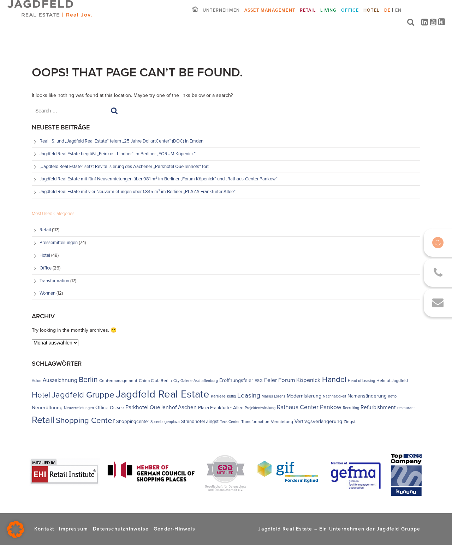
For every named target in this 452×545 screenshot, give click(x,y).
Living (328, 15)
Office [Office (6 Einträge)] (101, 407)
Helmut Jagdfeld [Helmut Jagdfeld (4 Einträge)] (392, 380)
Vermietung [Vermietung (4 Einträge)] (282, 421)
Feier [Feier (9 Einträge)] (270, 380)
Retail (308, 15)
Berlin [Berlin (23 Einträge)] (88, 379)
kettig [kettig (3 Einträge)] (231, 396)
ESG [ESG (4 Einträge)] (259, 380)
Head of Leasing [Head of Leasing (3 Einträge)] (361, 380)
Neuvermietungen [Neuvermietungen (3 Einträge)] (79, 408)
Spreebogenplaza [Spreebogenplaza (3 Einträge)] (165, 421)
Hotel (371, 15)
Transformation (54, 280)
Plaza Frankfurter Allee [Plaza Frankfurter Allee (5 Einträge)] (220, 407)
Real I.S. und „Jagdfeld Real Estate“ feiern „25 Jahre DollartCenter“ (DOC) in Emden (121, 141)
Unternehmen (221, 15)
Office (350, 15)
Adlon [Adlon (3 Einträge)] (36, 380)
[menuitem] (387, 18)
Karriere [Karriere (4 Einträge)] (218, 396)
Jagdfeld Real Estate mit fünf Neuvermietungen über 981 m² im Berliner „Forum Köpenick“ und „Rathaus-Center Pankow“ (159, 178)
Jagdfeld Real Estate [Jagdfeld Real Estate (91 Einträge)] (162, 394)
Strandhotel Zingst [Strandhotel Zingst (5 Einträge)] (200, 421)
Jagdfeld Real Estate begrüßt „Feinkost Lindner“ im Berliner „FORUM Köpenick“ (118, 153)
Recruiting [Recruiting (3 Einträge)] (351, 408)
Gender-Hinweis (174, 529)
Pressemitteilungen (59, 242)
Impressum (73, 529)
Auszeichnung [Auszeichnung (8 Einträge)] (60, 380)
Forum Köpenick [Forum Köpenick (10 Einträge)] (299, 380)
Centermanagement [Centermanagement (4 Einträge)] (118, 380)
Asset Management (269, 15)
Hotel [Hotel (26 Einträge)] (41, 395)
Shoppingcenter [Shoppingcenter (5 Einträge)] (132, 421)
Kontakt (44, 529)
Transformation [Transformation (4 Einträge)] (255, 421)
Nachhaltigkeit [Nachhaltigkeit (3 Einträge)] (334, 396)
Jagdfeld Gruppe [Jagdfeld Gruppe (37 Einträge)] (83, 394)
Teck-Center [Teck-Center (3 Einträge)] (230, 421)
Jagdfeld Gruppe (398, 529)
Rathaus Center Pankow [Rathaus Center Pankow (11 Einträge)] (309, 407)
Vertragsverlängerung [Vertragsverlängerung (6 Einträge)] (318, 421)
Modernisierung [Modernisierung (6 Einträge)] (304, 396)
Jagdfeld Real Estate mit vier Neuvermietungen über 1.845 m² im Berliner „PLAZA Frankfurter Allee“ (138, 191)
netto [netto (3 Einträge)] (392, 396)
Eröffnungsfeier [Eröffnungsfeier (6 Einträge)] (236, 380)
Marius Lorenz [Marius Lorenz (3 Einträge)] (273, 396)
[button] (15, 529)
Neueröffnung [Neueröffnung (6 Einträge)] (47, 407)
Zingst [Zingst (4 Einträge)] (350, 421)
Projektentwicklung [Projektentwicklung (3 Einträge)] (260, 408)
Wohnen (47, 293)
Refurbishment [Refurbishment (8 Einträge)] (378, 407)
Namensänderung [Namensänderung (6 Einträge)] (367, 396)
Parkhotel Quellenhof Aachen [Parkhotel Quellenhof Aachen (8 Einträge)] (161, 407)
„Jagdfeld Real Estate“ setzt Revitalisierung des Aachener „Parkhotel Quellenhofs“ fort (125, 166)
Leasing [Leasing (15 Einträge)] (248, 395)
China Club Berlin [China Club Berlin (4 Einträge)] (155, 380)
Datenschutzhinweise (121, 529)
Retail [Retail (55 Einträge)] (43, 420)
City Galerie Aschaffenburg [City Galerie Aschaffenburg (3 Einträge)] (195, 380)
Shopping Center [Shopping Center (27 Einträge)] (85, 420)
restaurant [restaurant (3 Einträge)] (406, 408)
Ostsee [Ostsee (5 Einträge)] (117, 407)
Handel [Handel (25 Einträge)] (334, 379)
